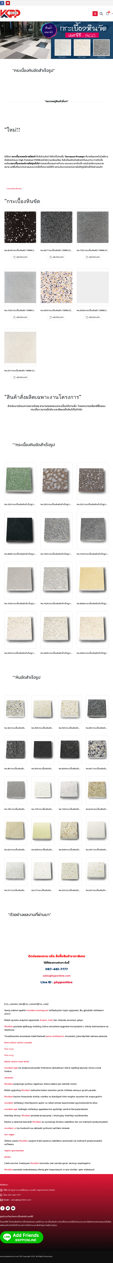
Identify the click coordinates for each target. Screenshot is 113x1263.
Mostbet (8, 1026)
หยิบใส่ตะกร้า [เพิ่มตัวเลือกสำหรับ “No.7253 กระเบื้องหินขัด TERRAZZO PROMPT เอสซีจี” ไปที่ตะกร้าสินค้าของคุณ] (94, 257)
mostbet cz (10, 1128)
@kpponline (63, 982)
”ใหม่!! (12, 129)
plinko (7, 1157)
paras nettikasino (55, 1036)
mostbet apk (11, 1109)
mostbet (8, 1103)
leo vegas (9, 1134)
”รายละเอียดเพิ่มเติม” (14, 188)
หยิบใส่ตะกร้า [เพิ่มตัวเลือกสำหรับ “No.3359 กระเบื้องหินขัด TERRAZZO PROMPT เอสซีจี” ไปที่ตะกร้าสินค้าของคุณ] (58, 317)
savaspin (8, 1077)
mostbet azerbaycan (37, 1010)
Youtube (13, 1208)
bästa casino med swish (16, 1061)
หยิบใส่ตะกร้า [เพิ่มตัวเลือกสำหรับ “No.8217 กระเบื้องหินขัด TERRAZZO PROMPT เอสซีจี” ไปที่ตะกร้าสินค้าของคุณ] (58, 257)
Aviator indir (46, 1020)
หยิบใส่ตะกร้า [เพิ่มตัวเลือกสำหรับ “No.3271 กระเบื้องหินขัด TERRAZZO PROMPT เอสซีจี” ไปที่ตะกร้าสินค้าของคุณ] (21, 377)
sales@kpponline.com (56, 975)
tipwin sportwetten (14, 1150)
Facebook (2, 1208)
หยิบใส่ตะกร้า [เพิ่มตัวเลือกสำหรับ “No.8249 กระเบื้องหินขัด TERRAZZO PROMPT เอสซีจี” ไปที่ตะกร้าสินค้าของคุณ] (21, 257)
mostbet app (11, 1067)
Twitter (8, 1208)
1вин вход (9, 1048)
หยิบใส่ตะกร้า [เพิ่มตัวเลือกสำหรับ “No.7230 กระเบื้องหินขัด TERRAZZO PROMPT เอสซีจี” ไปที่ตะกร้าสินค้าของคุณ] (21, 317)
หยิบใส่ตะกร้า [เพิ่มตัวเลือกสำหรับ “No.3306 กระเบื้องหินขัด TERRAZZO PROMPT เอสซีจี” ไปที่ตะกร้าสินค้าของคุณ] (94, 317)
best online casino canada (18, 1042)
